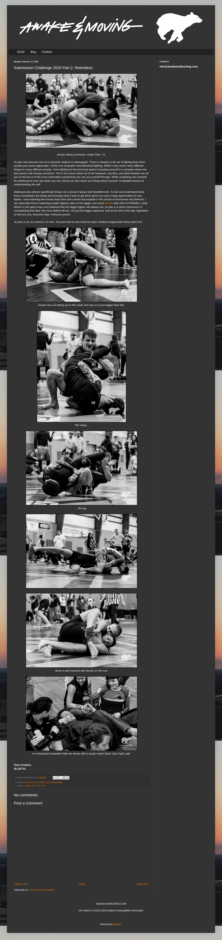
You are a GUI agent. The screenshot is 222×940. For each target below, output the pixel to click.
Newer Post (21, 884)
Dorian (109, 203)
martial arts (43, 782)
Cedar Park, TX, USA (35, 786)
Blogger (117, 924)
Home (82, 884)
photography (56, 782)
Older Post (142, 884)
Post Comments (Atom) (41, 889)
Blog (33, 51)
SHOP (21, 51)
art (24, 782)
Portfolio (47, 51)
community (32, 782)
